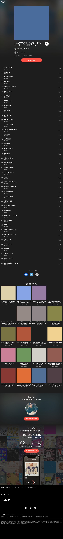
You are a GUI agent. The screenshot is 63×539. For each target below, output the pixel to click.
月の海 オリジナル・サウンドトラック (55, 343)
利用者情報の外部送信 (27, 516)
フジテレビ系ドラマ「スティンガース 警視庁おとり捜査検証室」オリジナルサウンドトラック (39, 344)
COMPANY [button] (5, 500)
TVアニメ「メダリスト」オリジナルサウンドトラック (39, 364)
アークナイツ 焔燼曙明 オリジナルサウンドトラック (24, 343)
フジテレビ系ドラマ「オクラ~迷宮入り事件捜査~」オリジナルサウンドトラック (24, 385)
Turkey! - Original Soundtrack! (24, 364)
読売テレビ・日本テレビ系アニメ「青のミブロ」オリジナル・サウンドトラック (39, 385)
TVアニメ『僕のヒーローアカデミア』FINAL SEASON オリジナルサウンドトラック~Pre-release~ (39, 323)
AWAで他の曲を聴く (31, 418)
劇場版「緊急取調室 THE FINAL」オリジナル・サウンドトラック (54, 302)
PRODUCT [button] (5, 494)
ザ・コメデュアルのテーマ (8, 363)
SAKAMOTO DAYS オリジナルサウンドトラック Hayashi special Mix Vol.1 (8, 385)
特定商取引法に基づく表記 (42, 516)
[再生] (47, 44)
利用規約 (3, 516)
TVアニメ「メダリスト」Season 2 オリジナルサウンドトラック (8, 302)
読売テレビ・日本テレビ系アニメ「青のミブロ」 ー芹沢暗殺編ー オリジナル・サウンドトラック (8, 323)
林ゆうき (26, 48)
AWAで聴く (31, 60)
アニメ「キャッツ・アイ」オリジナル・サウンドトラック (39, 302)
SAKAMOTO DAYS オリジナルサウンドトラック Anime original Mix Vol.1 (55, 365)
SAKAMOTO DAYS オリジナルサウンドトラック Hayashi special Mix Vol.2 (8, 344)
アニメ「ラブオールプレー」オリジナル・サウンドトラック (25, 487)
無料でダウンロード (31, 451)
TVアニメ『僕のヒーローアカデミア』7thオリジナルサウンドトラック (55, 385)
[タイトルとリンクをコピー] (37, 274)
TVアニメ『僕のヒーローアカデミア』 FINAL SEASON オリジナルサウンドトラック (24, 323)
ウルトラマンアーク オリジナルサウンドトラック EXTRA (24, 302)
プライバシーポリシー (14, 516)
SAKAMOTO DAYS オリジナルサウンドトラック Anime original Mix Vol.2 (55, 323)
